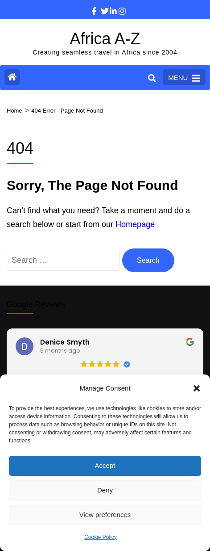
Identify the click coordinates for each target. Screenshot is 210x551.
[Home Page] (12, 77)
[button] (196, 388)
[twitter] (100, 5)
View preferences (105, 514)
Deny (105, 490)
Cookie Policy (100, 537)
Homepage (135, 224)
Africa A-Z (105, 38)
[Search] (152, 78)
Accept (105, 465)
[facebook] (91, 5)
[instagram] (118, 5)
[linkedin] (109, 5)
